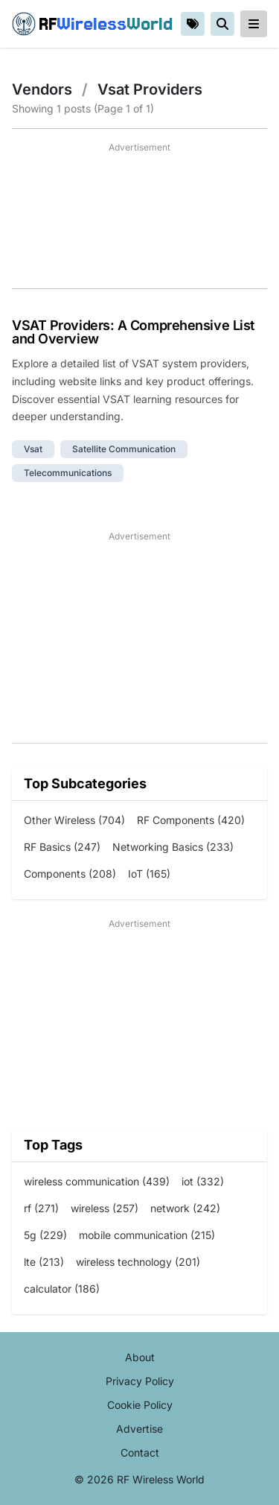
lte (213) (44, 1261)
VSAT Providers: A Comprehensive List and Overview (133, 331)
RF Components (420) (191, 820)
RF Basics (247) (62, 846)
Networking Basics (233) (173, 846)
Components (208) (70, 873)
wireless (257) (104, 1208)
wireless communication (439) (97, 1181)
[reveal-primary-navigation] (253, 23)
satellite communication (124, 448)
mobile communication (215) (147, 1235)
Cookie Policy (140, 1404)
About (140, 1357)
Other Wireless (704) (74, 820)
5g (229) (45, 1235)
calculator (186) (62, 1288)
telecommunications (68, 472)
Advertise (139, 1428)
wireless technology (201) (138, 1261)
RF (92, 23)
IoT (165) (149, 873)
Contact (140, 1452)
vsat (33, 448)
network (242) (185, 1208)
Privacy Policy (140, 1381)
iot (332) (203, 1181)
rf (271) (41, 1208)
